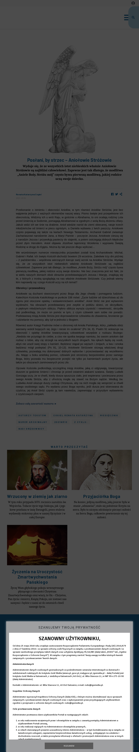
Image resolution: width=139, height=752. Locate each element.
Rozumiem (69, 745)
